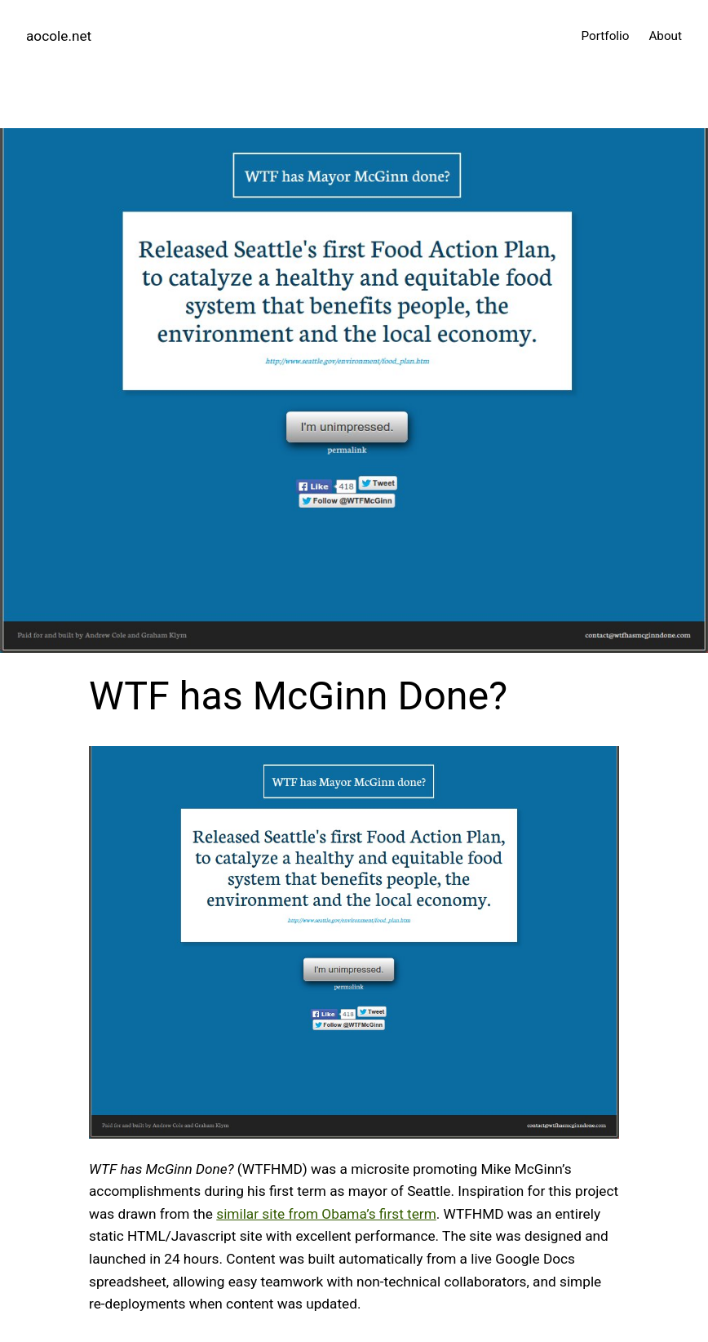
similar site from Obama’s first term (326, 1214)
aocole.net (58, 36)
